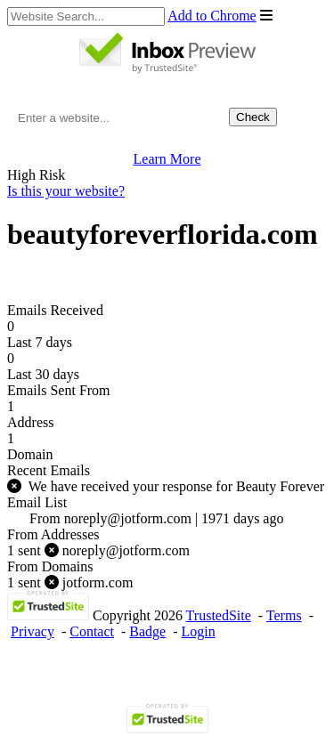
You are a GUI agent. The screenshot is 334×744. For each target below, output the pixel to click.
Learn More (167, 158)
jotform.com (70, 582)
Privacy (32, 631)
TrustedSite (218, 615)
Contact (91, 631)
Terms (284, 615)
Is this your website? (66, 190)
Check (253, 117)
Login (199, 631)
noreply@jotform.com (98, 550)
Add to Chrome (212, 15)
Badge (147, 631)
